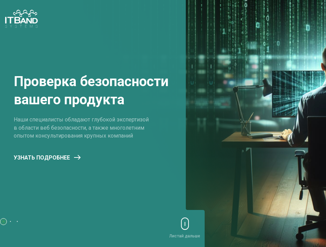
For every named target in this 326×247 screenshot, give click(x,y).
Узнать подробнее (47, 157)
